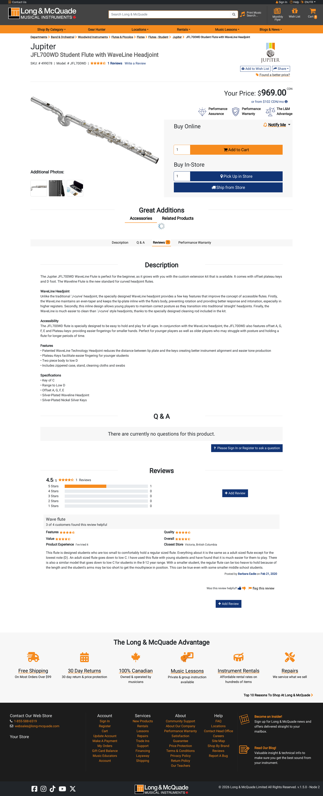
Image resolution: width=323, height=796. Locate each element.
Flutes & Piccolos (122, 37)
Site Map (218, 741)
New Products (143, 721)
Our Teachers (180, 766)
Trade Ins (142, 741)
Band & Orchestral (62, 37)
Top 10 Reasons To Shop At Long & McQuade (278, 695)
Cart (105, 731)
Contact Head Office (218, 731)
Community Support (180, 721)
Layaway (142, 756)
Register (105, 726)
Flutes (141, 37)
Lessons (143, 731)
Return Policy (180, 761)
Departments (38, 37)
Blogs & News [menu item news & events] (270, 30)
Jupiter (177, 37)
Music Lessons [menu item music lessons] (226, 30)
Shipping (142, 761)
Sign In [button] (281, 2)
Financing (143, 751)
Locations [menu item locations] (139, 30)
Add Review (235, 493)
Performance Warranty (180, 731)
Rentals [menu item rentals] (182, 30)
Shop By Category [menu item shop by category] (50, 30)
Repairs (142, 736)
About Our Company (180, 726)
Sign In (105, 721)
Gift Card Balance (105, 751)
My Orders (104, 746)
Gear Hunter (96, 30)
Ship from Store (228, 187)
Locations (218, 726)
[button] (312, 15)
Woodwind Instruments (93, 37)
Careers (218, 736)
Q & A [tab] (141, 242)
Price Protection (180, 746)
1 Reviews (115, 63)
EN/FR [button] (307, 2)
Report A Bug (218, 756)
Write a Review (135, 63)
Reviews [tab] (161, 242)
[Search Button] (234, 14)
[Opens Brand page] (271, 53)
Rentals (142, 726)
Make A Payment (104, 741)
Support (143, 746)
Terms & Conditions (180, 751)
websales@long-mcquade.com (34, 726)
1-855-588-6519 (23, 721)
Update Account (104, 736)
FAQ (218, 721)
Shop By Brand (218, 746)
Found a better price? (273, 75)
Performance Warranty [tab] (194, 242)
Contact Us (17, 2)
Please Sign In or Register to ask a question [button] (247, 448)
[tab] (141, 219)
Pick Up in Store (236, 176)
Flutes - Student (158, 37)
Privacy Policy (180, 756)
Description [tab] (120, 242)
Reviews (218, 751)
